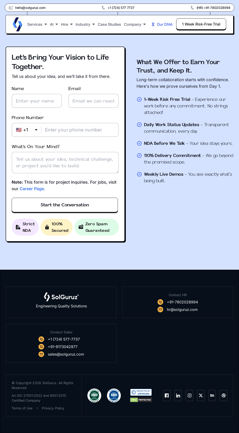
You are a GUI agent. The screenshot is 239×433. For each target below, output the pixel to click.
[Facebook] (167, 395)
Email (93, 97)
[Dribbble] (223, 395)
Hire (67, 24)
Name (37, 97)
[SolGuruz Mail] (178, 309)
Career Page (32, 188)
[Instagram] (189, 395)
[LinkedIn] (178, 395)
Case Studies (109, 24)
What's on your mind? (65, 158)
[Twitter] (201, 395)
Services (37, 24)
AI (54, 24)
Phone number (65, 126)
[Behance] (212, 395)
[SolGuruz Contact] (178, 302)
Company (135, 24)
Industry (85, 24)
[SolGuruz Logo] (17, 24)
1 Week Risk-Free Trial (201, 24)
